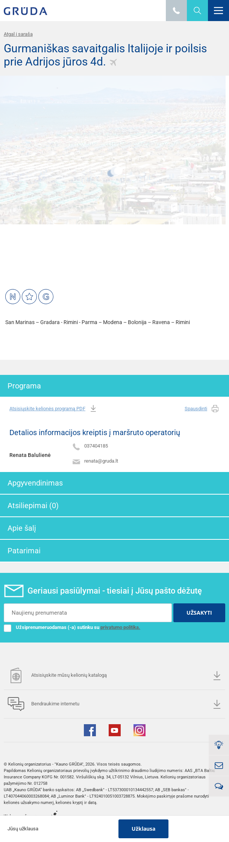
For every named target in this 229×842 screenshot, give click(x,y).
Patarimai (24, 550)
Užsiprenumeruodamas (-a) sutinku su (72, 627)
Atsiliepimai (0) (33, 505)
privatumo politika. (120, 627)
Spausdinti (202, 409)
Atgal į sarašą (18, 34)
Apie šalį (22, 528)
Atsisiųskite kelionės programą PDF (53, 409)
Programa (24, 385)
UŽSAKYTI (199, 612)
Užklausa (143, 828)
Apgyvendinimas (35, 482)
